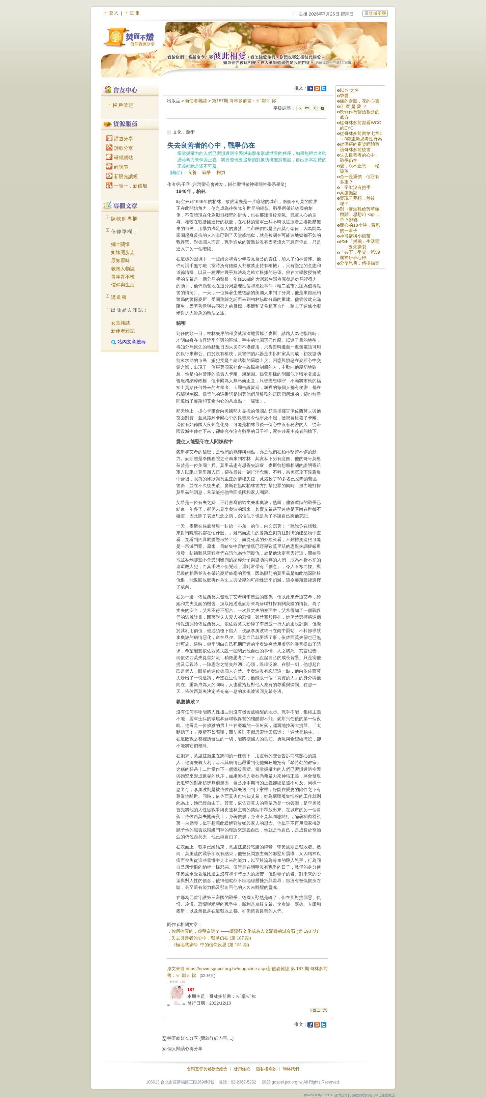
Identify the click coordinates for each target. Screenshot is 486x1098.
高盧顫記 (348, 192)
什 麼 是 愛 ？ (353, 106)
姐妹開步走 (123, 252)
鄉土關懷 (120, 244)
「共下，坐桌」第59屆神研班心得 (360, 255)
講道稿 (119, 297)
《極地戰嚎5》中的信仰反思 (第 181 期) (210, 944)
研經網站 (119, 157)
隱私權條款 (266, 1069)
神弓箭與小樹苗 (355, 235)
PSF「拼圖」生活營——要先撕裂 (359, 244)
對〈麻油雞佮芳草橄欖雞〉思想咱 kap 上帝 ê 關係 (360, 214)
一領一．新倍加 (126, 186)
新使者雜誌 (123, 331)
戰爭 (206, 172)
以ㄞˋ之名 (349, 90)
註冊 (135, 13)
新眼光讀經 (122, 176)
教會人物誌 (123, 268)
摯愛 (344, 95)
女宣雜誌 (120, 323)
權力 (221, 172)
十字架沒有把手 (355, 187)
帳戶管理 (123, 105)
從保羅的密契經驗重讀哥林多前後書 (359, 147)
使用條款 (242, 1069)
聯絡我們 (291, 1069)
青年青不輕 (123, 276)
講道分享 (119, 138)
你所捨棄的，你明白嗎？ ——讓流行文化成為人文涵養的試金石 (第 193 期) (244, 931)
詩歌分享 (119, 148)
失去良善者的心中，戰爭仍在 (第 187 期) (211, 937)
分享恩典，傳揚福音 (359, 262)
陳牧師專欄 (124, 218)
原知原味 (120, 260)
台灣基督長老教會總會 (207, 1069)
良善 (192, 172)
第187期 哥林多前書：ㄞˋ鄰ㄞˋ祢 (244, 100)
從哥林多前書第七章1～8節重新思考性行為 (361, 136)
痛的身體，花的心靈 (359, 101)
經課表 (117, 167)
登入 (114, 13)
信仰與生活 (123, 284)
